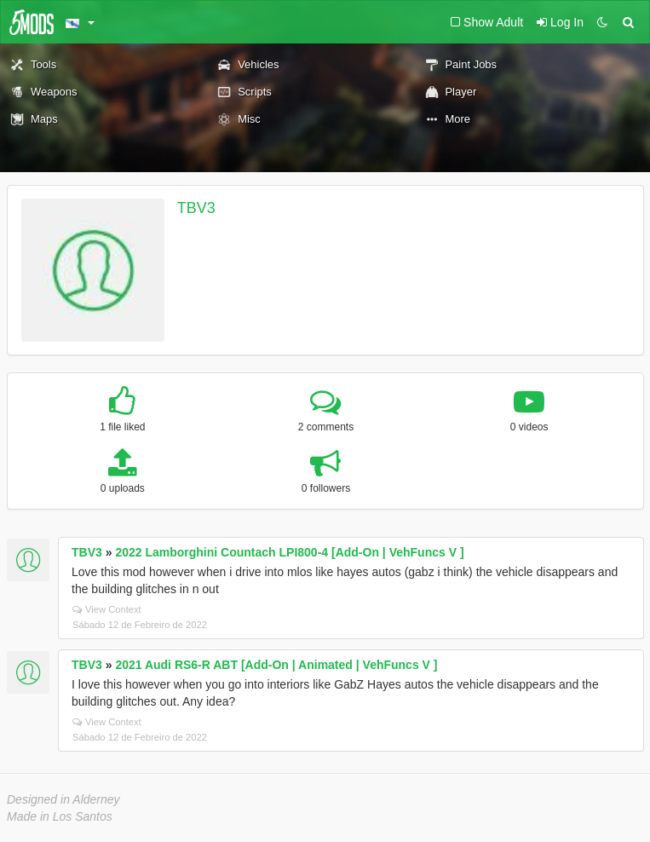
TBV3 (196, 207)
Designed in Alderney (63, 799)
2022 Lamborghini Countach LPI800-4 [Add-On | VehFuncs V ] (289, 552)
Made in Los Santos (59, 816)
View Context (106, 609)
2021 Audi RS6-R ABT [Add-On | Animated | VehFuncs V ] (276, 665)
